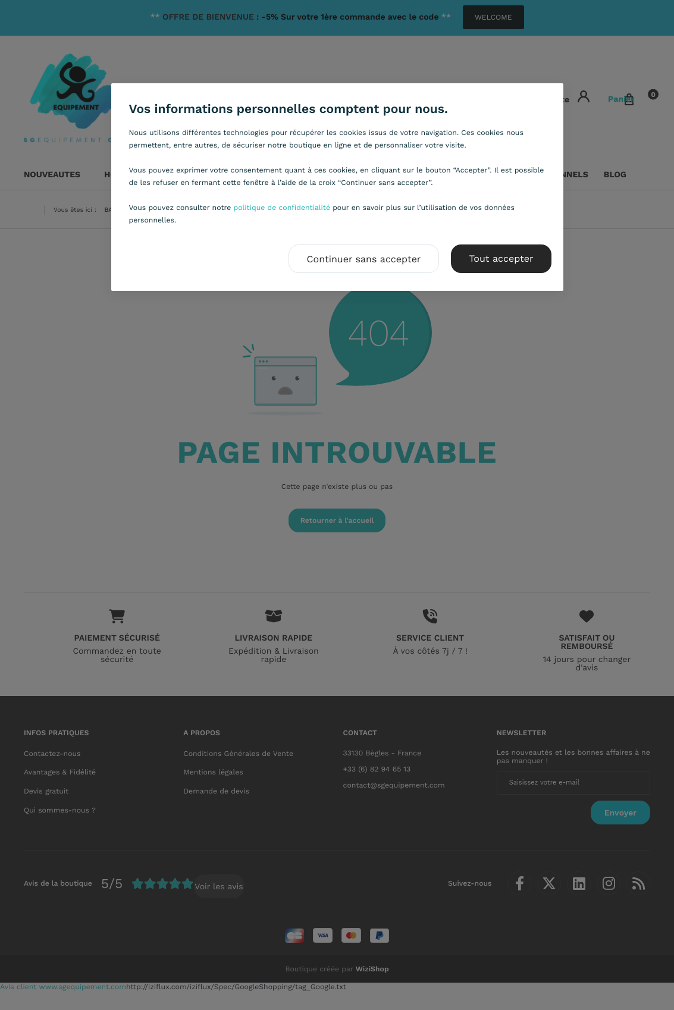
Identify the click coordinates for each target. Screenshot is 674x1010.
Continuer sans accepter (364, 259)
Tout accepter (501, 258)
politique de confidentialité (282, 207)
